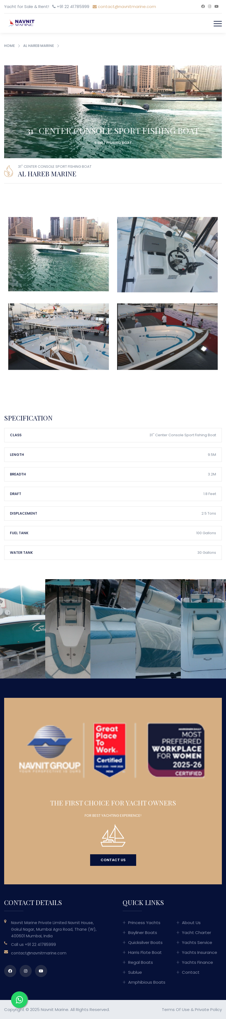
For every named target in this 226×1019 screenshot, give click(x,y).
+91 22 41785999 (40, 944)
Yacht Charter (196, 932)
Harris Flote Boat (145, 952)
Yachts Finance (197, 962)
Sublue (135, 972)
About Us (191, 922)
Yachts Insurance (199, 952)
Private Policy (208, 1009)
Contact (191, 972)
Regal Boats (140, 962)
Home (9, 45)
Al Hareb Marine (38, 45)
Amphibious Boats (146, 982)
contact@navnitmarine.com (124, 6)
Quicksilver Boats (145, 942)
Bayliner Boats (142, 932)
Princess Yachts (144, 922)
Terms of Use (176, 1009)
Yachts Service (197, 942)
